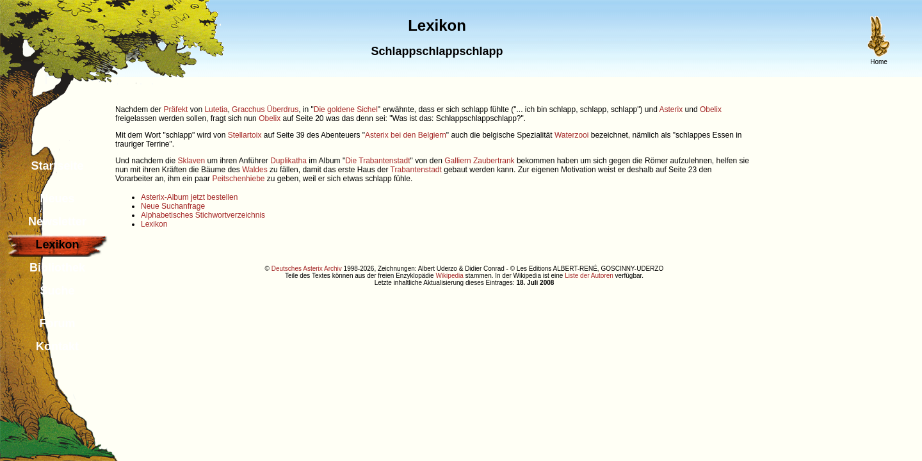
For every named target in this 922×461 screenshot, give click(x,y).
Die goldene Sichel (346, 109)
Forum (58, 323)
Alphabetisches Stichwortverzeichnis (203, 215)
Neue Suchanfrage (173, 206)
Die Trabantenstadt (377, 160)
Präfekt (175, 109)
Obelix (711, 109)
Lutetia (215, 109)
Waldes (255, 169)
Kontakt (57, 346)
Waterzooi (571, 135)
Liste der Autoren (589, 275)
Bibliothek (57, 267)
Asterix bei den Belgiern (405, 135)
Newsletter (57, 221)
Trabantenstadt (416, 169)
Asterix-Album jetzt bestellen (189, 197)
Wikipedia (449, 275)
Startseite (57, 165)
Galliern (457, 160)
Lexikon (154, 224)
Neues (57, 198)
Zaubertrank (494, 160)
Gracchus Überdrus (265, 109)
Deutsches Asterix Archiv (306, 268)
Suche (57, 290)
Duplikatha (288, 160)
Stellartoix (245, 135)
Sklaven (191, 160)
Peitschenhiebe (238, 178)
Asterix (671, 109)
